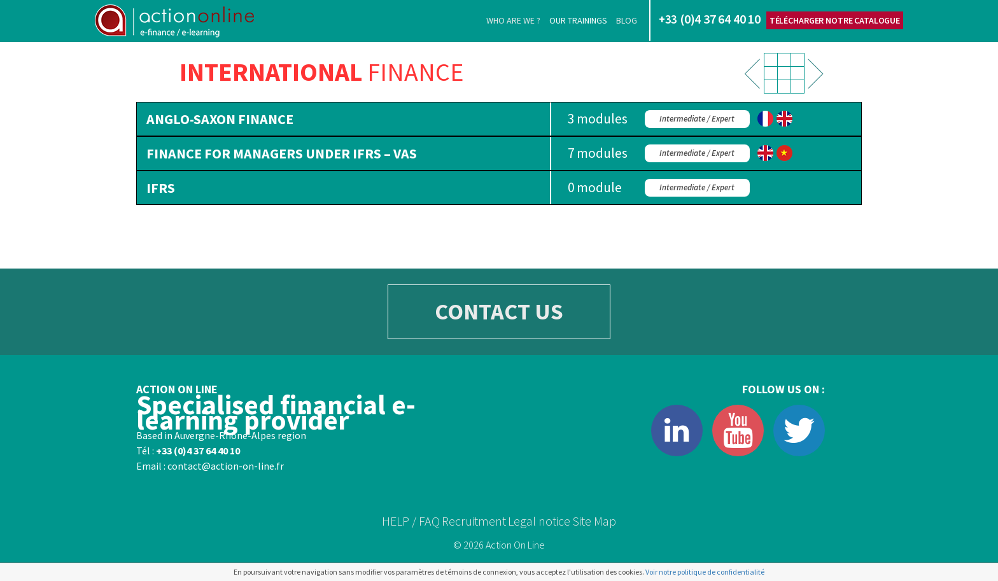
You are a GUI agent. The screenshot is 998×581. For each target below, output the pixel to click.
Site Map (594, 521)
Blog (626, 20)
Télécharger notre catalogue (835, 20)
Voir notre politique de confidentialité (704, 572)
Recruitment (474, 521)
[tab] (499, 119)
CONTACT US (499, 311)
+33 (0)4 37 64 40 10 (198, 450)
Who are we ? (513, 20)
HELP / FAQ (411, 521)
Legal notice (539, 521)
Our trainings (578, 20)
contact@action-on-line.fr (225, 465)
